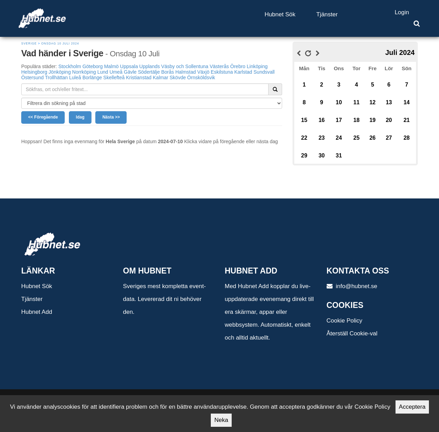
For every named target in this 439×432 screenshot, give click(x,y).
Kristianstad (138, 77)
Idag (80, 117)
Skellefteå (114, 77)
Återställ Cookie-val (352, 333)
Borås (167, 72)
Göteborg (92, 66)
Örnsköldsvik (201, 77)
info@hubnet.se (352, 286)
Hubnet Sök (279, 14)
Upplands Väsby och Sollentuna (173, 66)
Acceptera (412, 407)
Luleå (75, 77)
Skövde (178, 77)
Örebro (238, 66)
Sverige (29, 43)
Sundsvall (264, 72)
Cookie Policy (344, 320)
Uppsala (129, 66)
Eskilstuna (222, 72)
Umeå (116, 72)
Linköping (257, 66)
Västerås (219, 66)
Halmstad (185, 72)
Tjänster (326, 14)
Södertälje (149, 72)
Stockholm (69, 66)
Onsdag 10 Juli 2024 (60, 43)
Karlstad (243, 72)
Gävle (130, 72)
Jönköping (60, 72)
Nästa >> (111, 117)
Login (401, 12)
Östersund (32, 77)
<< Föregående (43, 117)
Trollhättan (56, 77)
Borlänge (92, 77)
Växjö (203, 72)
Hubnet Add (36, 312)
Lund (102, 72)
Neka (221, 420)
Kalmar (160, 77)
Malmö (111, 66)
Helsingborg (34, 72)
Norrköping (84, 72)
